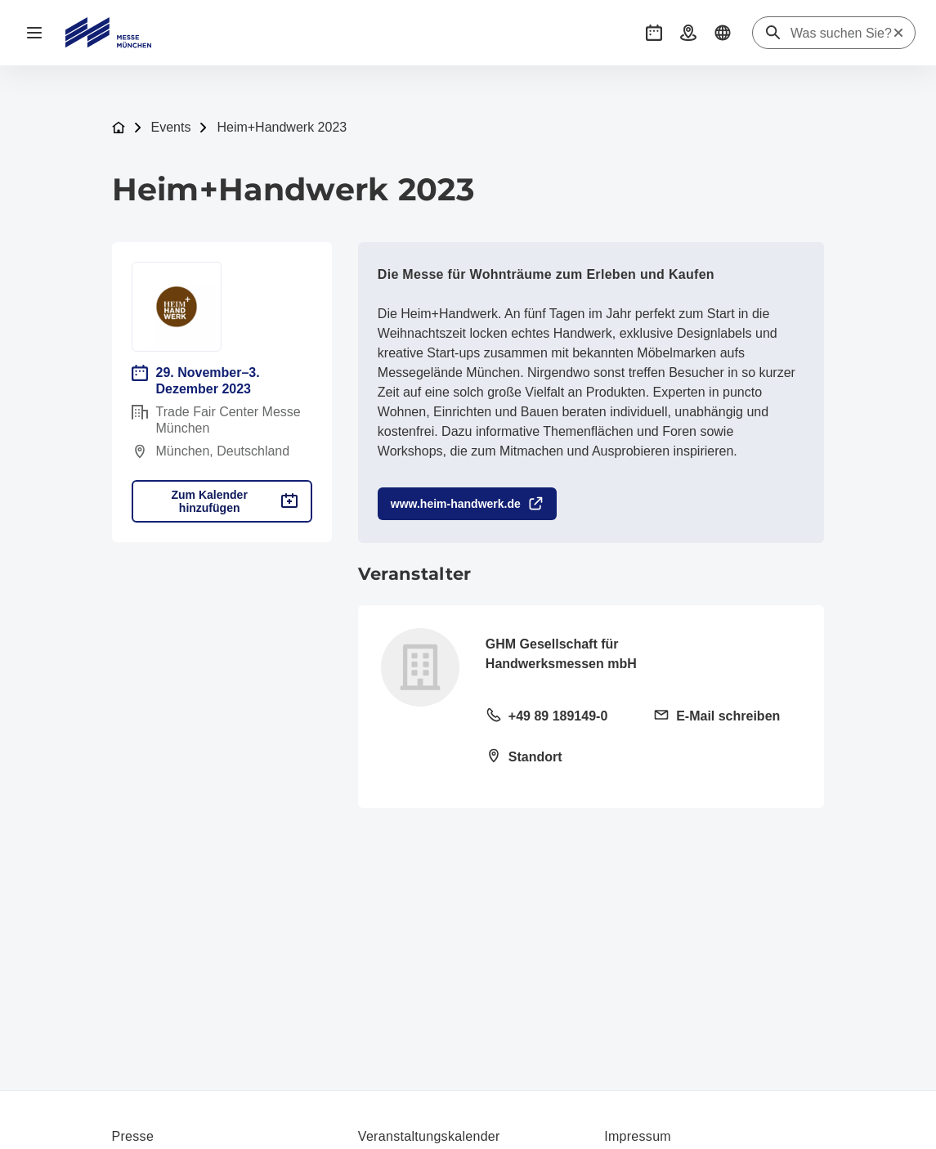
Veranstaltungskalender (429, 1136)
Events (171, 127)
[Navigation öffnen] (34, 32)
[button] (654, 32)
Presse (133, 1136)
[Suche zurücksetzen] (898, 33)
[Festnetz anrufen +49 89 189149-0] (560, 717)
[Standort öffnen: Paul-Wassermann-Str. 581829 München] (560, 758)
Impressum (637, 1136)
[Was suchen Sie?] (841, 33)
